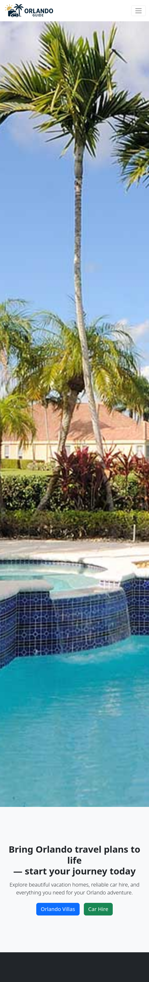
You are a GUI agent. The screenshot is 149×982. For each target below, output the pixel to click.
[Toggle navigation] (138, 11)
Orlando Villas (58, 909)
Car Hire (98, 909)
